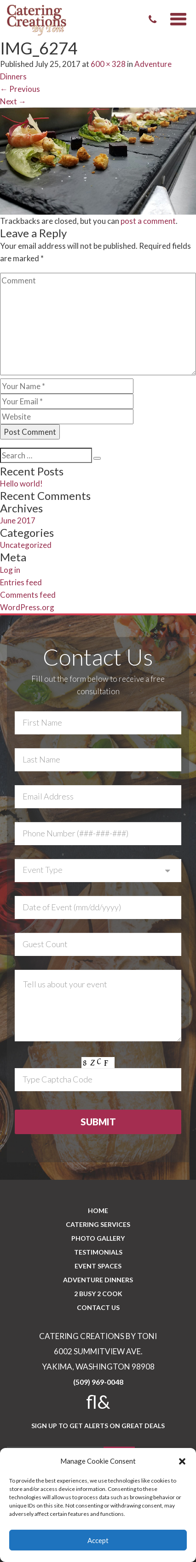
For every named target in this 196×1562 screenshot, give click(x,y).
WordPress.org (27, 607)
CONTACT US (98, 1307)
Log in (10, 570)
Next (13, 101)
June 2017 (17, 520)
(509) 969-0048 (98, 1381)
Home (98, 1210)
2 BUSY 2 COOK (98, 1294)
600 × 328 (108, 64)
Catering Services (98, 1224)
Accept (98, 1540)
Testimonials (98, 1252)
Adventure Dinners (98, 1280)
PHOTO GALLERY (98, 1238)
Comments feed (28, 595)
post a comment (148, 221)
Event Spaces (98, 1266)
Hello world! (21, 483)
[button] (182, 1461)
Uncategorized (26, 545)
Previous (20, 89)
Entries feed (21, 582)
